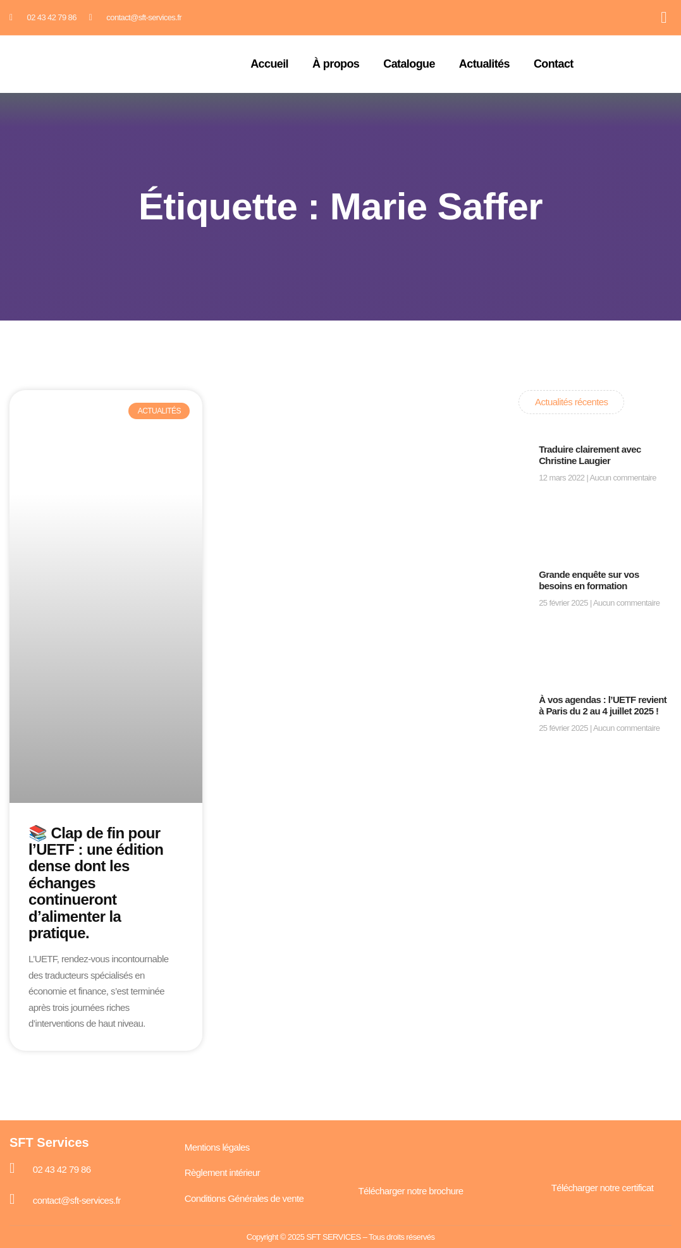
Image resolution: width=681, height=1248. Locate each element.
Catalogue (409, 64)
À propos (335, 64)
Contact (554, 64)
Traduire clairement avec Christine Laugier (590, 455)
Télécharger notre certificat (602, 1187)
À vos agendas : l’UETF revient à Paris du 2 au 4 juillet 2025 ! (602, 705)
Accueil (269, 64)
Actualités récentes (571, 401)
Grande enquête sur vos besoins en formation (589, 580)
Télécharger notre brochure (410, 1190)
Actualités (484, 64)
